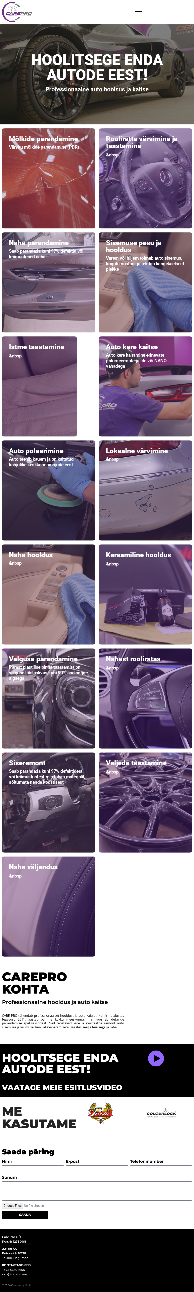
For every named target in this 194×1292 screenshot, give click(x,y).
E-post (72, 1161)
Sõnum (9, 1177)
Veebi (28, 1285)
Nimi (7, 1161)
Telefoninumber (147, 1161)
